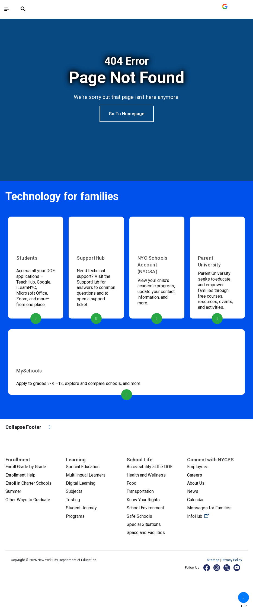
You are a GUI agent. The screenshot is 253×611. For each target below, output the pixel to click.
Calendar (195, 499)
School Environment (145, 507)
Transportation (140, 491)
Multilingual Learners (85, 475)
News (192, 491)
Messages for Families (209, 507)
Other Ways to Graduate (27, 499)
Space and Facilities (146, 532)
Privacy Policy (232, 560)
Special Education (83, 466)
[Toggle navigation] (7, 9)
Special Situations (144, 524)
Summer (13, 491)
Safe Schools (139, 516)
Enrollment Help (20, 475)
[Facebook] (207, 567)
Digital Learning (80, 483)
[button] (243, 597)
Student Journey (81, 507)
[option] (126, 88)
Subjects (74, 491)
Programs (75, 516)
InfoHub (216, 516)
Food (131, 483)
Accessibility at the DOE (149, 466)
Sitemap (213, 560)
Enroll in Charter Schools (28, 483)
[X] (227, 567)
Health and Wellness (146, 475)
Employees (198, 466)
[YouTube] (237, 567)
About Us (195, 483)
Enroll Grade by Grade (25, 466)
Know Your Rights (143, 499)
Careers (194, 475)
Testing (73, 499)
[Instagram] (217, 567)
